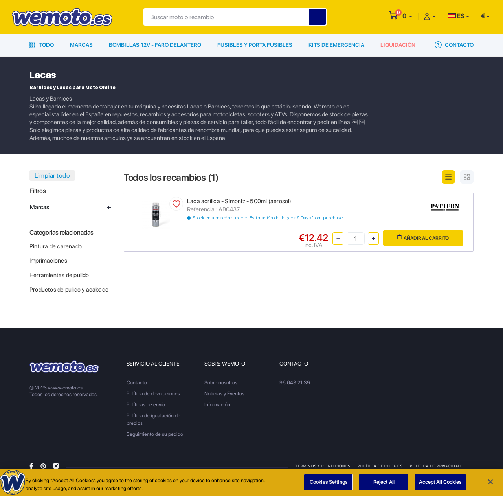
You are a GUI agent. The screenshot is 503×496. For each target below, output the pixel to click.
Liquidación (397, 45)
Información (217, 405)
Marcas (81, 45)
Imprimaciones (48, 260)
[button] (407, 16)
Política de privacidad (435, 465)
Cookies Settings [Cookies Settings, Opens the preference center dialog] (328, 485)
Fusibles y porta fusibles (254, 45)
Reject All (384, 485)
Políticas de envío (146, 405)
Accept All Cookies (440, 485)
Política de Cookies (380, 465)
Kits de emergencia (336, 45)
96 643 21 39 (294, 383)
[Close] (490, 484)
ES (456, 16)
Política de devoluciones (153, 394)
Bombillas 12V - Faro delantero (155, 45)
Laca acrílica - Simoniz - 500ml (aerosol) (239, 201)
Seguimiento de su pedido (155, 434)
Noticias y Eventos (224, 394)
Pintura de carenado (55, 246)
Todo (41, 45)
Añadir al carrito (423, 237)
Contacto (454, 44)
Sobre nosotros (220, 383)
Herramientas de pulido (59, 275)
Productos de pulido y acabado (68, 289)
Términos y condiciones (323, 465)
